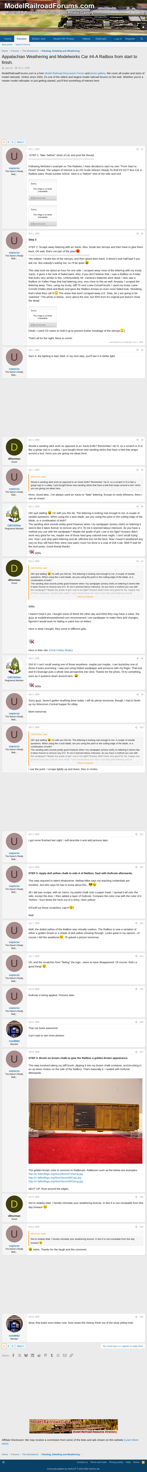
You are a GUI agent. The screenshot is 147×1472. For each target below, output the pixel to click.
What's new (38, 38)
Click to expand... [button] (86, 596)
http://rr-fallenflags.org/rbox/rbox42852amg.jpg (55, 1181)
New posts (7, 44)
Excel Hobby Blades (61, 650)
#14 (141, 956)
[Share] (137, 149)
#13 (141, 923)
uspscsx (9, 68)
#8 (142, 658)
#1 (142, 149)
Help (128, 1462)
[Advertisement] (73, 111)
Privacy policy (116, 1462)
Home (7, 38)
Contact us (82, 1462)
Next (19, 142)
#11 (141, 834)
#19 (141, 1227)
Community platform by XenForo (73, 1469)
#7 (142, 561)
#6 (142, 506)
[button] (48, 38)
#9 (142, 694)
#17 (141, 1052)
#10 (141, 727)
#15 (141, 989)
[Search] (141, 38)
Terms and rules (98, 1462)
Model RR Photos (63, 38)
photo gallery (97, 73)
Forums (22, 38)
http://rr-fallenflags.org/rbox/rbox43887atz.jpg (54, 1177)
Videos (86, 38)
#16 (141, 1022)
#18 (141, 1197)
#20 (141, 1317)
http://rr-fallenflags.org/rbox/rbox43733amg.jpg (55, 1173)
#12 (141, 867)
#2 (142, 233)
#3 (142, 350)
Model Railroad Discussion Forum (64, 73)
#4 (142, 440)
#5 (142, 470)
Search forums (22, 44)
